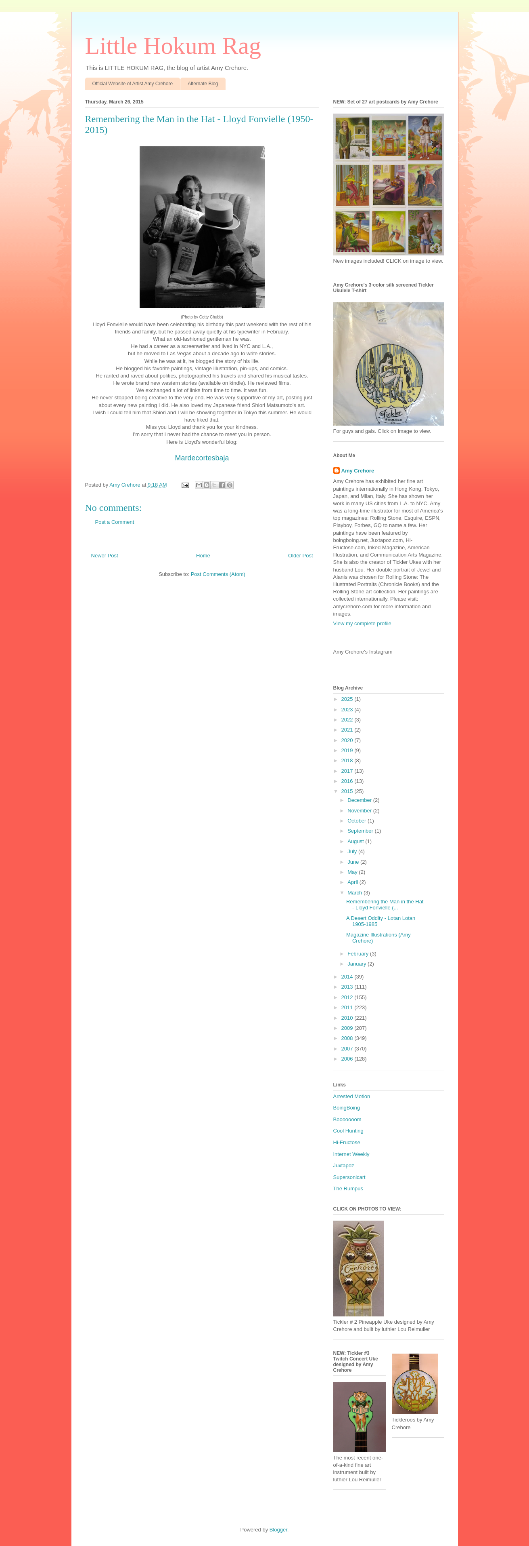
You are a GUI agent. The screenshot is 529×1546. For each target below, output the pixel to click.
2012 (348, 997)
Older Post (300, 556)
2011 (348, 1007)
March (355, 893)
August (356, 841)
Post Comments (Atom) (218, 574)
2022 (348, 720)
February (358, 954)
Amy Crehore (357, 471)
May (353, 872)
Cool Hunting (348, 1131)
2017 (348, 771)
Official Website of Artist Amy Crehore (132, 83)
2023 (348, 710)
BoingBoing (346, 1108)
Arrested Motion (351, 1096)
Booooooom (347, 1119)
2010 (348, 1018)
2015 (348, 791)
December (360, 800)
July (352, 851)
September (360, 831)
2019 (348, 750)
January (357, 964)
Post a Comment (114, 522)
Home (203, 556)
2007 (348, 1049)
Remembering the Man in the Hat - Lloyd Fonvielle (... (384, 904)
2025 (348, 699)
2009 (348, 1028)
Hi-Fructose (346, 1142)
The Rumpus (348, 1188)
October (357, 821)
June (353, 862)
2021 (348, 730)
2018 (348, 760)
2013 (348, 987)
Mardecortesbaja (202, 458)
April (353, 882)
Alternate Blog (203, 83)
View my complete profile (362, 623)
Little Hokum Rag (173, 45)
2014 (348, 977)
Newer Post (104, 556)
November (360, 811)
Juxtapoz (343, 1165)
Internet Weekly (351, 1154)
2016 (348, 781)
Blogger (278, 1530)
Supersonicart (349, 1177)
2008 (348, 1038)
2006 (348, 1059)
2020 (348, 740)
